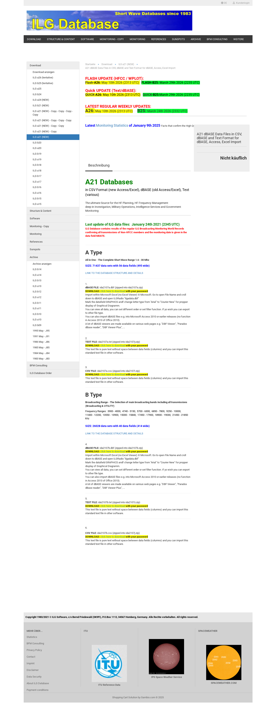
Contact (31, 656)
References (158, 39)
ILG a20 (37, 148)
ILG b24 (37, 94)
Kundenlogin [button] (241, 3)
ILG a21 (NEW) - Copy (45, 131)
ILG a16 (37, 192)
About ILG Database (38, 683)
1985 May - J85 (41, 347)
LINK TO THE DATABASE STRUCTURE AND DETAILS (114, 273)
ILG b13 (37, 280)
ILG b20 (37, 142)
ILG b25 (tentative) (43, 83)
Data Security (34, 676)
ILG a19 (37, 159)
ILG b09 (37, 325)
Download (34, 39)
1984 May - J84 (41, 353)
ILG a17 (37, 181)
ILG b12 (37, 291)
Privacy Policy (34, 650)
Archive (196, 39)
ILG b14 (37, 269)
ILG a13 (37, 286)
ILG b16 (37, 187)
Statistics (32, 637)
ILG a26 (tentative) (43, 77)
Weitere (238, 39)
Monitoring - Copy (112, 39)
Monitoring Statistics (112, 125)
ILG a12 (37, 297)
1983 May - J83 (41, 358)
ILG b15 (37, 198)
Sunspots (178, 39)
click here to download (112, 374)
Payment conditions (38, 689)
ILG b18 (37, 164)
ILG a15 (37, 204)
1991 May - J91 (41, 336)
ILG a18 (37, 170)
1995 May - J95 (41, 330)
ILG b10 (37, 314)
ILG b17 (37, 176)
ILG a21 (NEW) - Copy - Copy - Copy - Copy (53, 113)
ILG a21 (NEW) (41, 136)
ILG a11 (37, 308)
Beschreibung (99, 165)
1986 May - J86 (41, 341)
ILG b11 (37, 302)
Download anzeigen (43, 72)
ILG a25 (37, 88)
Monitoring (137, 39)
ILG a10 (37, 319)
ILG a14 (37, 274)
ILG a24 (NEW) (41, 99)
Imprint (30, 663)
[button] (224, 3)
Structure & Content (61, 39)
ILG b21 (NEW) (41, 105)
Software (87, 39)
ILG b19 (37, 153)
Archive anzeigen (42, 263)
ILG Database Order (41, 373)
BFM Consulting (217, 39)
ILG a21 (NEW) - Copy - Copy (48, 125)
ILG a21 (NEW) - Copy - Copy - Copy (52, 120)
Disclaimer (33, 670)
